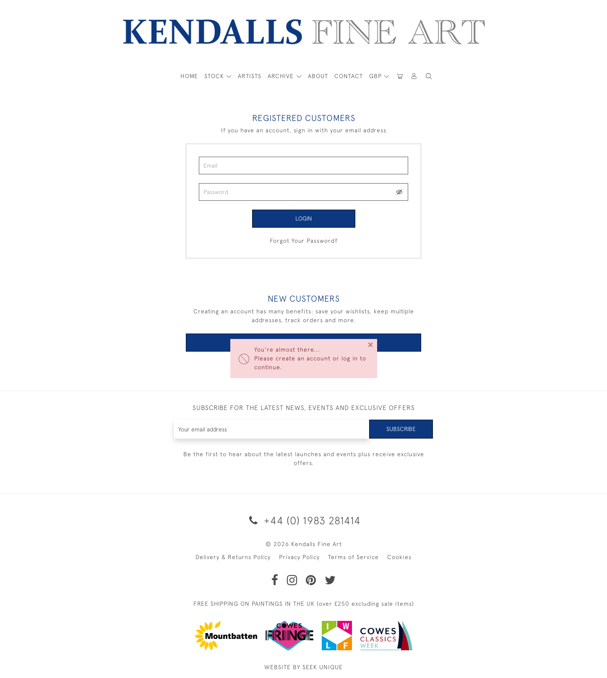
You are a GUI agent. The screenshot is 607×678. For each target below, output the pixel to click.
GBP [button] (376, 76)
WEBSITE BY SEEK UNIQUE (303, 667)
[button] (429, 76)
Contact (348, 76)
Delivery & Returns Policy (233, 557)
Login (303, 218)
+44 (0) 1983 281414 (303, 520)
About (318, 76)
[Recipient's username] (272, 429)
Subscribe (401, 429)
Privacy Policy (299, 557)
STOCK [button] (215, 76)
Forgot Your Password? (304, 240)
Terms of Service (353, 557)
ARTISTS (249, 76)
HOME (189, 76)
